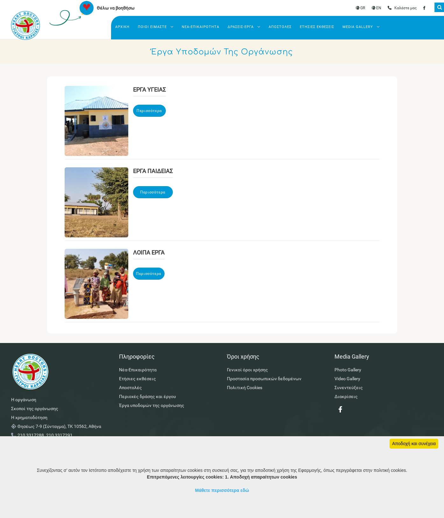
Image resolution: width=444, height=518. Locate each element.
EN (376, 8)
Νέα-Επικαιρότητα (200, 27)
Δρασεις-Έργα (244, 27)
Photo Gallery (348, 369)
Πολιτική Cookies (244, 387)
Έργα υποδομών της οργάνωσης (151, 405)
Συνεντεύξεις (349, 387)
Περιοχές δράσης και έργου (147, 396)
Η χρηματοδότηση (29, 417)
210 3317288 (31, 435)
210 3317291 (59, 435)
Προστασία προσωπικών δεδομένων (264, 378)
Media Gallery (361, 27)
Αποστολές (280, 27)
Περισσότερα (149, 110)
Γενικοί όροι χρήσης (247, 369)
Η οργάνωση (23, 399)
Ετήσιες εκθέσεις (317, 27)
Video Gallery (347, 378)
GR (360, 8)
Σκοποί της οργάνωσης (34, 408)
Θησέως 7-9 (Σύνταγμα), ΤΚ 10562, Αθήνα (59, 426)
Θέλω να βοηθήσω (116, 7)
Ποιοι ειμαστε (155, 27)
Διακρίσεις (346, 396)
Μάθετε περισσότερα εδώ (222, 490)
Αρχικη (122, 27)
